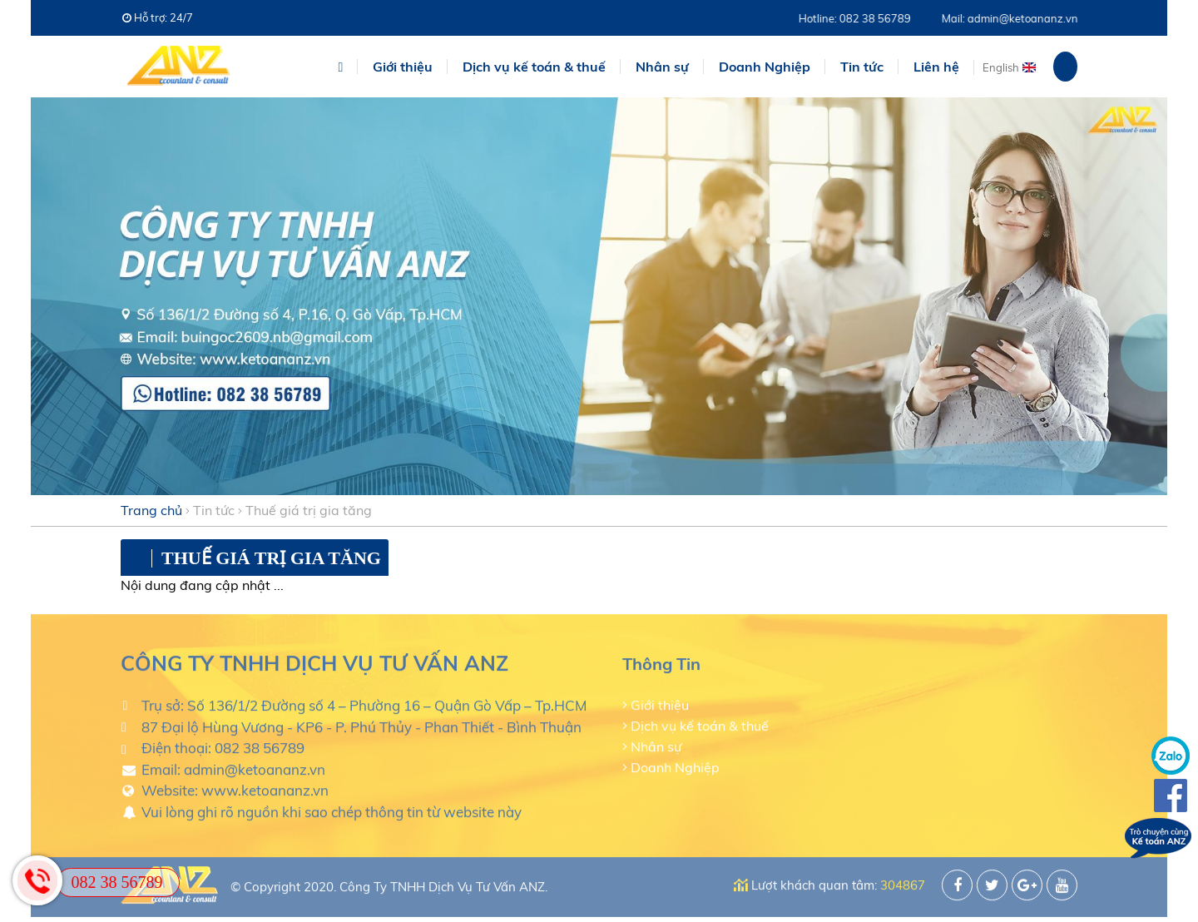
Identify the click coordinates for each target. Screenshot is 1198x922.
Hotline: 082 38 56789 (861, 18)
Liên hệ (936, 66)
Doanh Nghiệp (675, 764)
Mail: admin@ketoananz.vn (1016, 18)
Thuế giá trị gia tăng (308, 510)
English (1001, 67)
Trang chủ (151, 510)
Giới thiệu (403, 66)
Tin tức (214, 510)
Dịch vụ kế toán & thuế (700, 723)
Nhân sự (656, 744)
